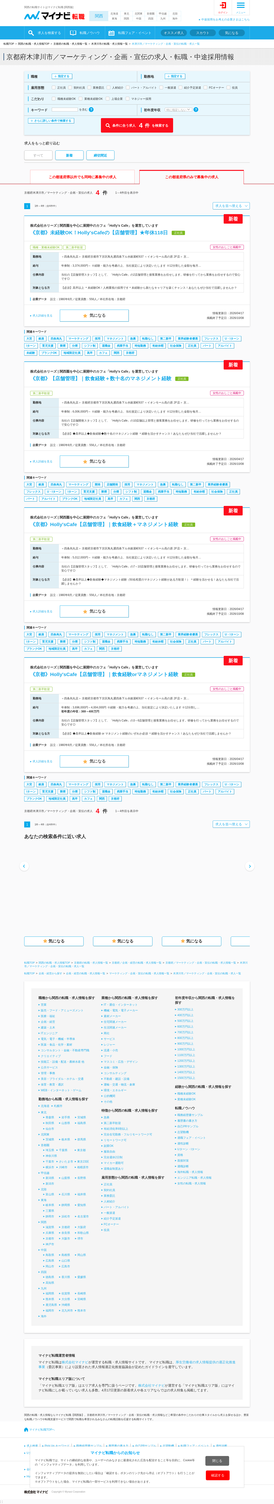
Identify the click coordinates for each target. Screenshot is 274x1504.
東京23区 (83, 1161)
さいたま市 (66, 1161)
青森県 (50, 1117)
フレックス (211, 338)
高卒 (90, 353)
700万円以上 (185, 1032)
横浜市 (50, 1167)
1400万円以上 (186, 1072)
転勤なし (148, 338)
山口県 (65, 1260)
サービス (109, 1039)
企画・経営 (48, 1021)
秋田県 (50, 1123)
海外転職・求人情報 (190, 1172)
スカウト (202, 33)
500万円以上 (185, 1021)
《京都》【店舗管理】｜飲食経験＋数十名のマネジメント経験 (100, 378)
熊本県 (50, 1299)
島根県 (65, 1255)
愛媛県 (81, 1277)
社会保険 (175, 345)
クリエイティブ (51, 1056)
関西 (99, 16)
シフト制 (89, 345)
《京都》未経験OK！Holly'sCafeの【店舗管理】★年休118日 (99, 232)
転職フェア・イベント (134, 33)
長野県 (81, 1178)
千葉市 (50, 1161)
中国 (138, 18)
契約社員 (109, 1190)
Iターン (31, 345)
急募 (133, 338)
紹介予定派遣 (112, 1218)
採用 (97, 338)
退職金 (106, 345)
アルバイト (225, 345)
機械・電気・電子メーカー (121, 1010)
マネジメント (115, 338)
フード (108, 1056)
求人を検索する (49, 33)
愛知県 (81, 1205)
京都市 (50, 1238)
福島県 (81, 1123)
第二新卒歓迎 (112, 1123)
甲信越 (163, 13)
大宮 (29, 338)
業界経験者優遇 (188, 338)
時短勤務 (140, 345)
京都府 (130, 353)
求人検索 (32, 1445)
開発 (97, 484)
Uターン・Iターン (188, 1149)
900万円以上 (185, 1043)
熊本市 (81, 1310)
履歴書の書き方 (187, 1120)
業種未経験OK (186, 1099)
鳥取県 (50, 1255)
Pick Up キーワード (57, 1445)
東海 (114, 18)
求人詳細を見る (42, 315)
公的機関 (109, 1096)
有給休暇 (158, 345)
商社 (106, 1033)
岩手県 (65, 1117)
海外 (175, 18)
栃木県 (65, 1139)
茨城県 (50, 1139)
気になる (231, 33)
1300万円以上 (186, 1066)
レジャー (109, 1044)
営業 (44, 1004)
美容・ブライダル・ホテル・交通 (62, 1079)
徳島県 (50, 1277)
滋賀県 (50, 1227)
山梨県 (65, 1178)
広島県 (50, 1260)
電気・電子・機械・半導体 (58, 1039)
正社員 (192, 345)
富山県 (50, 1194)
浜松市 (65, 1216)
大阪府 (81, 1227)
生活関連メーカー (115, 1027)
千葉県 (63, 1150)
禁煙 (63, 345)
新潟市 (50, 1183)
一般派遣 (109, 1213)
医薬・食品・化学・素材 (56, 1044)
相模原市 (83, 1167)
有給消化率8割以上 (116, 1128)
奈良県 (65, 1233)
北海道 (114, 13)
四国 (150, 18)
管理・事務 (48, 1073)
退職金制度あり (114, 1168)
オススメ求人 (174, 33)
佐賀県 (65, 1293)
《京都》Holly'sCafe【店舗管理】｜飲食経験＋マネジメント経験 (104, 524)
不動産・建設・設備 (116, 1079)
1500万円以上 (186, 1078)
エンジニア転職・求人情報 (194, 1177)
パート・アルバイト (116, 1207)
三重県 (50, 1210)
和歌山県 (83, 1233)
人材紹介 (109, 1201)
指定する (63, 76)
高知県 (50, 1282)
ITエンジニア (49, 1033)
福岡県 (50, 1293)
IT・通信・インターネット (121, 1004)
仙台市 (50, 1128)
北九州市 (67, 1310)
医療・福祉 (48, 1016)
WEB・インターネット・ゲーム (61, 1090)
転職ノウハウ (90, 33)
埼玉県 (50, 1150)
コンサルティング (115, 1073)
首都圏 (151, 13)
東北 (126, 13)
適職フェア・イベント (191, 1137)
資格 (180, 1155)
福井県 (81, 1194)
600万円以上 (185, 1026)
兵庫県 (50, 1233)
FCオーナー (111, 1224)
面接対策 (183, 1160)
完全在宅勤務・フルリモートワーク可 (128, 1134)
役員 (106, 1230)
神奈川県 (51, 1156)
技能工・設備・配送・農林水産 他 (62, 1061)
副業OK (108, 1146)
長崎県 (81, 1293)
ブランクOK (49, 353)
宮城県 (81, 1117)
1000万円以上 (186, 1049)
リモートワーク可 (115, 1140)
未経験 (30, 353)
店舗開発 (112, 484)
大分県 (65, 1299)
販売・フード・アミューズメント (62, 1010)
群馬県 (81, 1139)
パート (207, 345)
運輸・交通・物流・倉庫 (119, 1084)
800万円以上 (185, 1038)
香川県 (65, 1277)
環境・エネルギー (115, 1090)
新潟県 (50, 1178)
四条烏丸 (56, 338)
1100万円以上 (186, 1055)
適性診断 (183, 1143)
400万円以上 (185, 1015)
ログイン (223, 12)
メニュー (241, 12)
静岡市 (50, 1216)
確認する (217, 1475)
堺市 (80, 1238)
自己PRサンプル (187, 1126)
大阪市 (65, 1238)
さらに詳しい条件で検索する (52, 120)
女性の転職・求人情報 (191, 1183)
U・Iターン (232, 338)
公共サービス (49, 1067)
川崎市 (63, 1167)
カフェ (103, 353)
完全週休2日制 (113, 1157)
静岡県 (65, 1205)
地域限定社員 (71, 353)
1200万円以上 (186, 1060)
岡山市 (50, 1266)
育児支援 (47, 345)
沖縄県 (65, 1305)
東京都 (81, 1150)
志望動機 (183, 1132)
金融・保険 (111, 1067)
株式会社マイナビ (75, 1362)
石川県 (65, 1194)
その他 (108, 1101)
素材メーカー (112, 1016)
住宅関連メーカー (115, 1021)
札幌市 (58, 1106)
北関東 (138, 13)
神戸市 (50, 1244)
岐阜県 (50, 1205)
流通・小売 (111, 1050)
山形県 (65, 1123)
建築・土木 (48, 1027)
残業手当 (122, 345)
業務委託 (109, 1195)
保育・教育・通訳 (52, 1084)
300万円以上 (185, 1009)
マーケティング (78, 338)
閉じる (217, 1461)
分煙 (75, 345)
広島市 (65, 1266)
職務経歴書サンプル (190, 1115)
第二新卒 (165, 338)
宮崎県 (81, 1299)
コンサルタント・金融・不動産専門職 (65, 1050)
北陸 (175, 13)
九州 (162, 18)
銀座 (41, 338)
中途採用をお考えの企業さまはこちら (225, 19)
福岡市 (50, 1310)
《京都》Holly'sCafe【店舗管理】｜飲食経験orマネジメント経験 (104, 674)
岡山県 (81, 1255)
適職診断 (183, 1166)
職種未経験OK (186, 1093)
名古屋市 (83, 1216)
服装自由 (109, 1151)
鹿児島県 (51, 1305)
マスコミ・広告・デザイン (121, 1061)
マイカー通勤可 (114, 1163)
